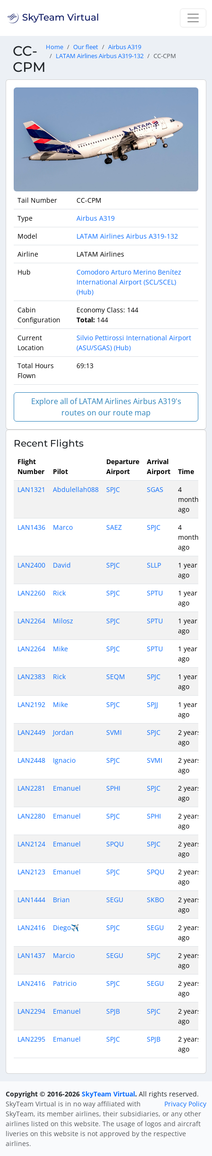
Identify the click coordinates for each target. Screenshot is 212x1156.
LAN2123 (31, 871)
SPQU (115, 843)
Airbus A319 (124, 47)
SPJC (113, 489)
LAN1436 (31, 527)
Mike (60, 648)
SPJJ (152, 704)
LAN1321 (31, 489)
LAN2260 (31, 592)
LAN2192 (31, 704)
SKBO (155, 899)
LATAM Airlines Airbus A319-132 (100, 56)
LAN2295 (31, 1039)
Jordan (63, 732)
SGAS (155, 489)
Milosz (63, 620)
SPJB (113, 1011)
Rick (59, 592)
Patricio (64, 983)
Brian (61, 899)
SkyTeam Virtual (108, 1093)
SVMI (114, 732)
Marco (63, 527)
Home (54, 47)
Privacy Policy (185, 1103)
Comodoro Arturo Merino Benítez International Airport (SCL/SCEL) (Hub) (128, 281)
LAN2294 (31, 1011)
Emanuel (67, 788)
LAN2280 (31, 815)
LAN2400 (31, 565)
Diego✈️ (66, 927)
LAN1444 (31, 899)
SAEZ (114, 527)
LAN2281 (31, 788)
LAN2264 (31, 620)
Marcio (64, 955)
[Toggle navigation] (193, 18)
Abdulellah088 (76, 489)
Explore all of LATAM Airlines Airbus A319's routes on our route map (106, 407)
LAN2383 (31, 676)
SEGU (114, 899)
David (62, 565)
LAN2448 (31, 760)
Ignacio (64, 760)
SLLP (154, 565)
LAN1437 (31, 955)
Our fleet (85, 47)
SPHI (113, 788)
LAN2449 (31, 732)
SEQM (115, 676)
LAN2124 (31, 843)
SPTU (155, 592)
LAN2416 (31, 927)
